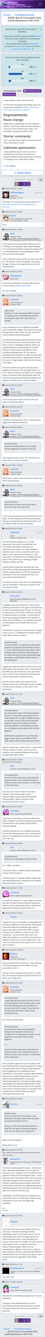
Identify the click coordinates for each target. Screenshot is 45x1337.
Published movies (24, 14)
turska (6, 166)
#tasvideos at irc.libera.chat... (22, 49)
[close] (40, 29)
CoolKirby (14, 810)
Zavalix (13, 916)
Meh (22, 78)
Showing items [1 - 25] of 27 (24, 180)
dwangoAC (15, 1159)
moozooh (14, 299)
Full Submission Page (32, 91)
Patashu (14, 1104)
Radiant (13, 954)
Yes (22, 71)
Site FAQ (38, 36)
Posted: (12, 189)
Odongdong (15, 275)
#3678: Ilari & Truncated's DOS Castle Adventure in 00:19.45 (22, 204)
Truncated (14, 596)
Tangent (14, 1221)
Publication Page (9, 94)
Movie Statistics (22, 285)
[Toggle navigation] (40, 4)
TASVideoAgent (17, 192)
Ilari (12, 766)
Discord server (20, 46)
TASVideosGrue (17, 1268)
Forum (7, 14)
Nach (12, 233)
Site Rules (34, 44)
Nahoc (13, 215)
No (22, 64)
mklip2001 (15, 532)
